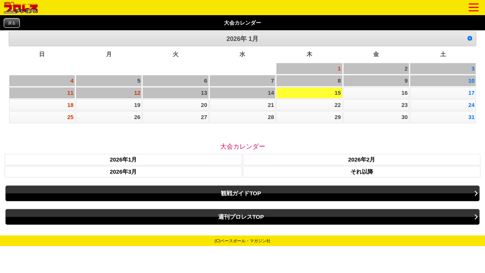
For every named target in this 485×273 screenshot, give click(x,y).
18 (70, 105)
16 (404, 93)
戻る (12, 23)
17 (471, 93)
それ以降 (361, 171)
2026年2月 (361, 159)
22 (338, 105)
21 (271, 105)
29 (338, 117)
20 (204, 105)
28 (271, 117)
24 (471, 105)
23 (404, 105)
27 (204, 117)
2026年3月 (123, 171)
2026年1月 (123, 159)
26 (137, 117)
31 (471, 117)
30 (404, 117)
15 (338, 93)
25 (70, 117)
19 (137, 105)
